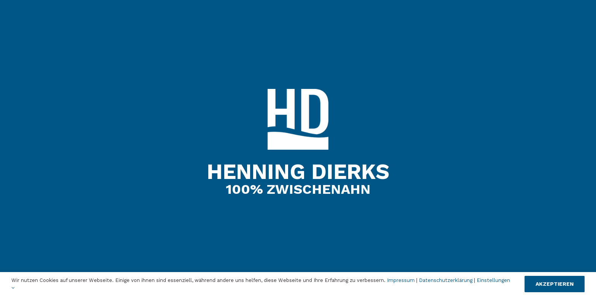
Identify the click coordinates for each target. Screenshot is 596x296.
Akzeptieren (555, 284)
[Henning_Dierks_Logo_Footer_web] (298, 91)
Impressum (401, 280)
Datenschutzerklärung (445, 280)
